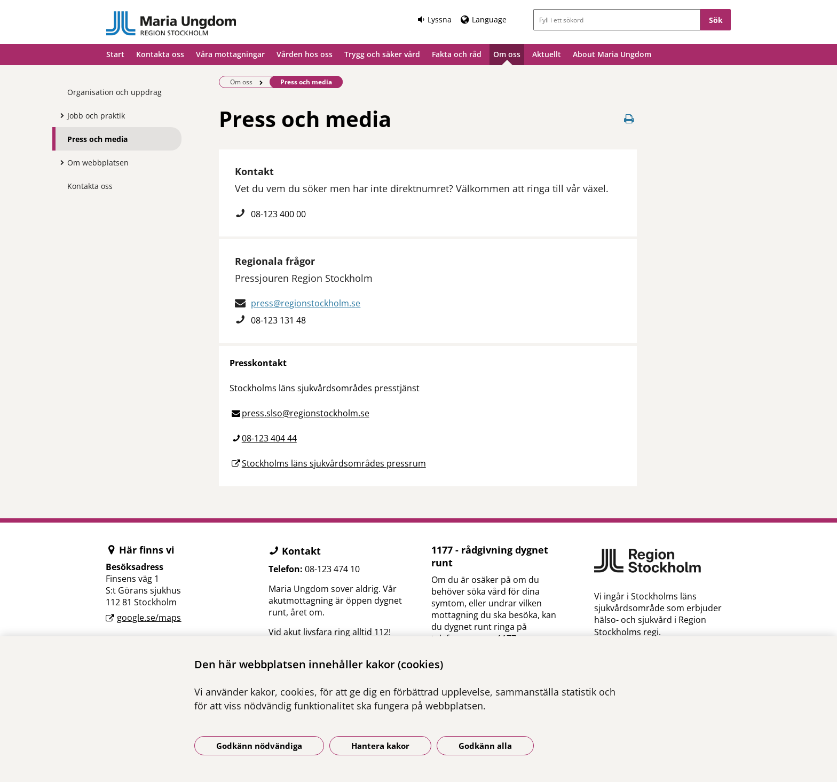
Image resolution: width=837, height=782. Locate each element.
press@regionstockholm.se (305, 303)
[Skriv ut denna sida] (629, 119)
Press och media (97, 139)
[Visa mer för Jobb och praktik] (59, 115)
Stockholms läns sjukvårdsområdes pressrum (334, 463)
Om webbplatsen (98, 162)
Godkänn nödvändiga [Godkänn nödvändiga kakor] (259, 745)
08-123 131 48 (278, 320)
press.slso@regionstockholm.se (305, 413)
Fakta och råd (456, 54)
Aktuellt (546, 54)
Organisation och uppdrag (114, 92)
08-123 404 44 (269, 438)
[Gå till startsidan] (171, 23)
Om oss (506, 54)
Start (115, 54)
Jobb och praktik (96, 115)
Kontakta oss (160, 54)
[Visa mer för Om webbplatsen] (59, 162)
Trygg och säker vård (382, 54)
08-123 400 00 (278, 214)
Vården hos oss (305, 54)
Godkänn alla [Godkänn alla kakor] (485, 745)
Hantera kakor (380, 745)
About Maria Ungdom (612, 54)
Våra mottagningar (230, 54)
